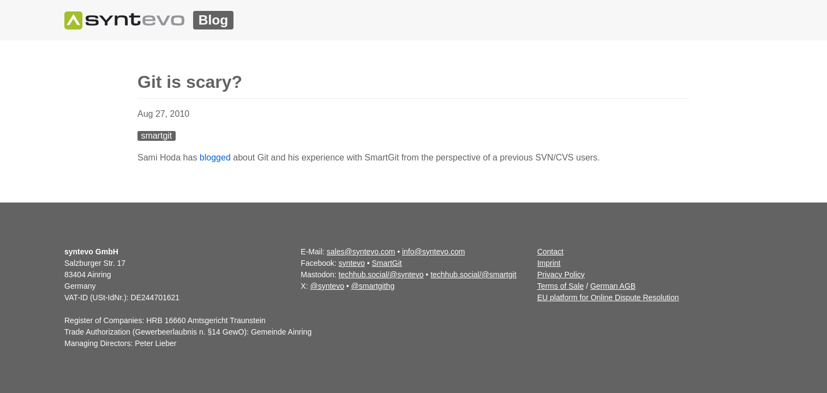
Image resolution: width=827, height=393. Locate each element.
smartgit (156, 135)
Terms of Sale (560, 286)
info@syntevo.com (433, 251)
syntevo (352, 263)
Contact (550, 251)
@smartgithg (373, 286)
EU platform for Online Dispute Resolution (608, 297)
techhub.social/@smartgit (473, 274)
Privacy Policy (561, 274)
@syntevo (327, 286)
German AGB (613, 286)
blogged (215, 157)
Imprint (549, 263)
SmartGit (387, 263)
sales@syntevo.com (361, 251)
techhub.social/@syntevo (381, 274)
